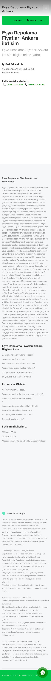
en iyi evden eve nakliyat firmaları (16, 377)
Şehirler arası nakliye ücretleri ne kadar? (19, 364)
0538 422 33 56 (34, 20)
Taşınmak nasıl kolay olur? (13, 419)
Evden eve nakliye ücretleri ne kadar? (18, 399)
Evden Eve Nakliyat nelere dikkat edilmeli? (20, 406)
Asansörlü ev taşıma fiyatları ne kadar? (18, 368)
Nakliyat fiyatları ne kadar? (13, 390)
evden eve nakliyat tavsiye (13, 359)
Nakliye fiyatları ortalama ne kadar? (17, 415)
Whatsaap (16, 20)
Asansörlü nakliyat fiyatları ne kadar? (18, 410)
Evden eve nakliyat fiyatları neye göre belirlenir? (22, 394)
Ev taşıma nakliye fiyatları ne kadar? (17, 355)
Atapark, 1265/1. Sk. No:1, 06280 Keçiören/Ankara (23, 441)
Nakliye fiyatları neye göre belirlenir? (17, 372)
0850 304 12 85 (34, 84)
